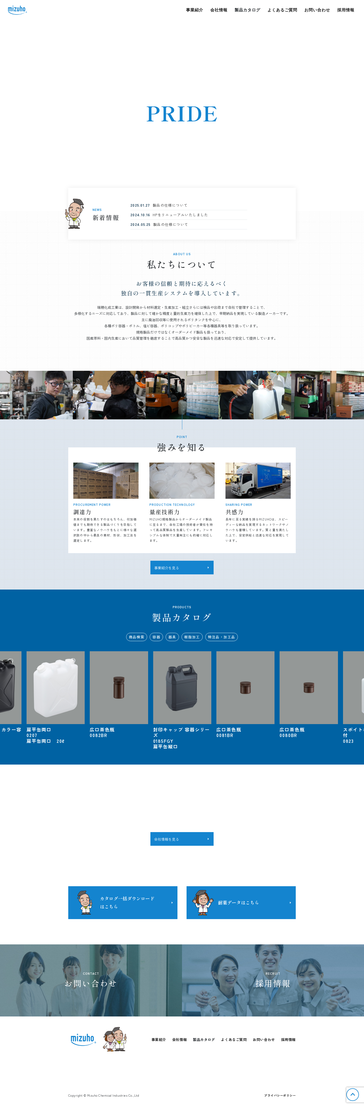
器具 (172, 636)
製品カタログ (247, 10)
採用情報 (345, 10)
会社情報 (219, 10)
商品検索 (137, 636)
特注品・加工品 (221, 636)
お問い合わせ (317, 10)
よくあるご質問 (282, 10)
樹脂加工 (192, 636)
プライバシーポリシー (280, 1095)
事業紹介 (194, 10)
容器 (156, 636)
